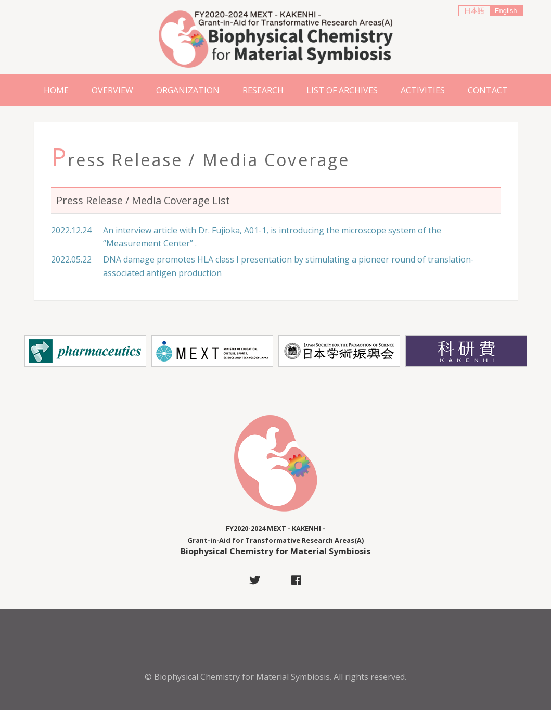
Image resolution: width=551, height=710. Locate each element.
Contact (488, 90)
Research (263, 90)
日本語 (474, 11)
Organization (188, 90)
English (506, 11)
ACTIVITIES (423, 90)
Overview (112, 90)
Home (56, 90)
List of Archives (342, 90)
